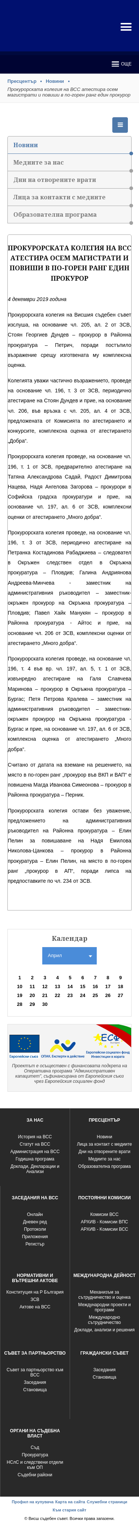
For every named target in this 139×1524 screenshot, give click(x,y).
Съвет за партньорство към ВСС (35, 1372)
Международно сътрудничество (104, 1320)
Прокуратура (35, 1454)
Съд (35, 1447)
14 (70, 986)
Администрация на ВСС (35, 1151)
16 (95, 986)
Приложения (35, 1236)
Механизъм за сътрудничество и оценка (104, 1295)
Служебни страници (107, 1502)
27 (120, 995)
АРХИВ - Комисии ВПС (104, 1221)
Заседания (35, 1382)
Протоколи (35, 1229)
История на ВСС (35, 1136)
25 (95, 995)
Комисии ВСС (104, 1214)
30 (44, 1004)
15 (82, 986)
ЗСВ (34, 1299)
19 (19, 995)
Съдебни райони (35, 1474)
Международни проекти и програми (104, 1307)
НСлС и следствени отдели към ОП (35, 1465)
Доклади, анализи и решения (104, 1329)
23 (70, 995)
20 (32, 995)
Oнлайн (35, 1214)
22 (57, 995)
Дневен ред (35, 1221)
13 (57, 986)
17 (107, 986)
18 (120, 986)
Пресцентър (21, 81)
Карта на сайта (70, 1502)
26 (107, 995)
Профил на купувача (33, 1502)
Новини (55, 81)
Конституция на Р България (35, 1292)
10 (19, 986)
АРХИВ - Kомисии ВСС (104, 1229)
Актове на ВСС (35, 1307)
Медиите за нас (72, 164)
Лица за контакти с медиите (72, 199)
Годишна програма (35, 1159)
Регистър (35, 1244)
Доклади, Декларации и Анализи (34, 1169)
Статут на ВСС (35, 1144)
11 (32, 986)
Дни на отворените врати (72, 182)
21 (44, 995)
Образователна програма (72, 216)
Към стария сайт (69, 1510)
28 (19, 1004)
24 (82, 995)
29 (32, 1004)
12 (44, 986)
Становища (35, 1389)
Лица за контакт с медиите (104, 1144)
